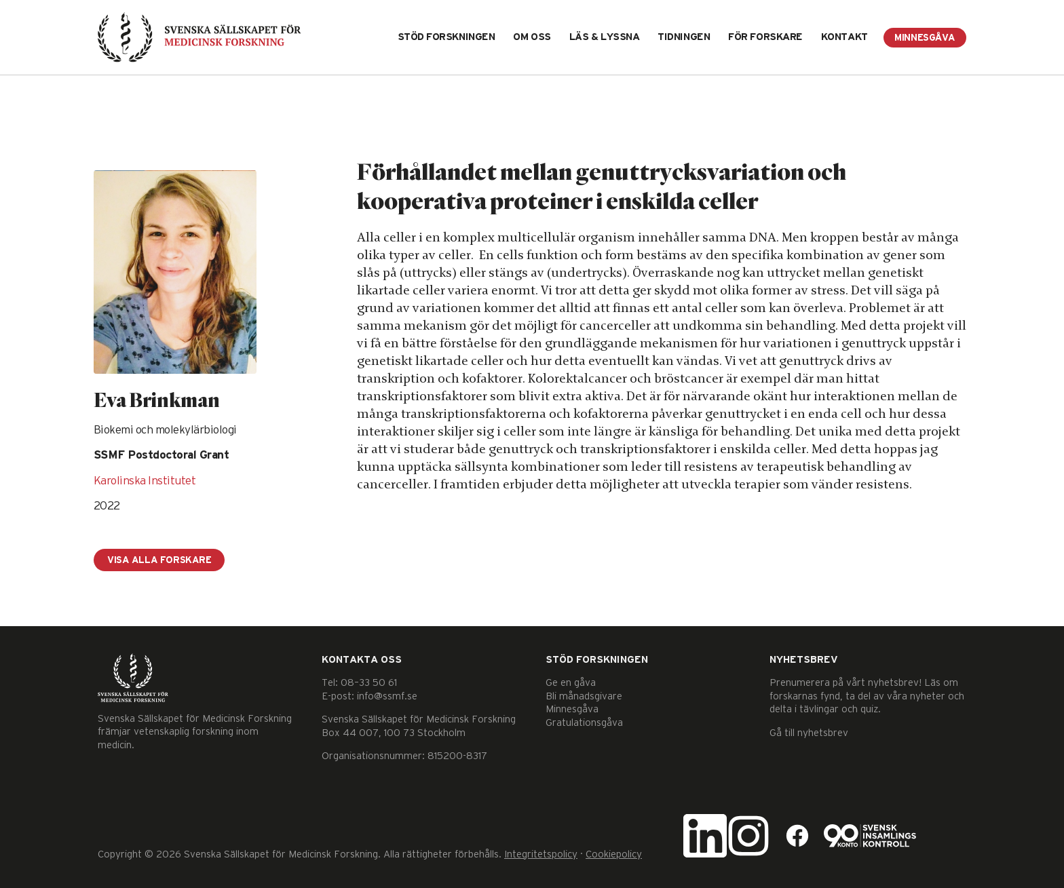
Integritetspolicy (540, 854)
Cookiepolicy (614, 854)
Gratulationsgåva (584, 723)
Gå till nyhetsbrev (809, 733)
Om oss (531, 37)
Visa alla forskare (159, 560)
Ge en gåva (571, 683)
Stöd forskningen (446, 37)
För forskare (765, 37)
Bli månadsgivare (584, 696)
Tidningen (684, 37)
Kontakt (844, 37)
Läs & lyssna (604, 37)
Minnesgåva (924, 38)
